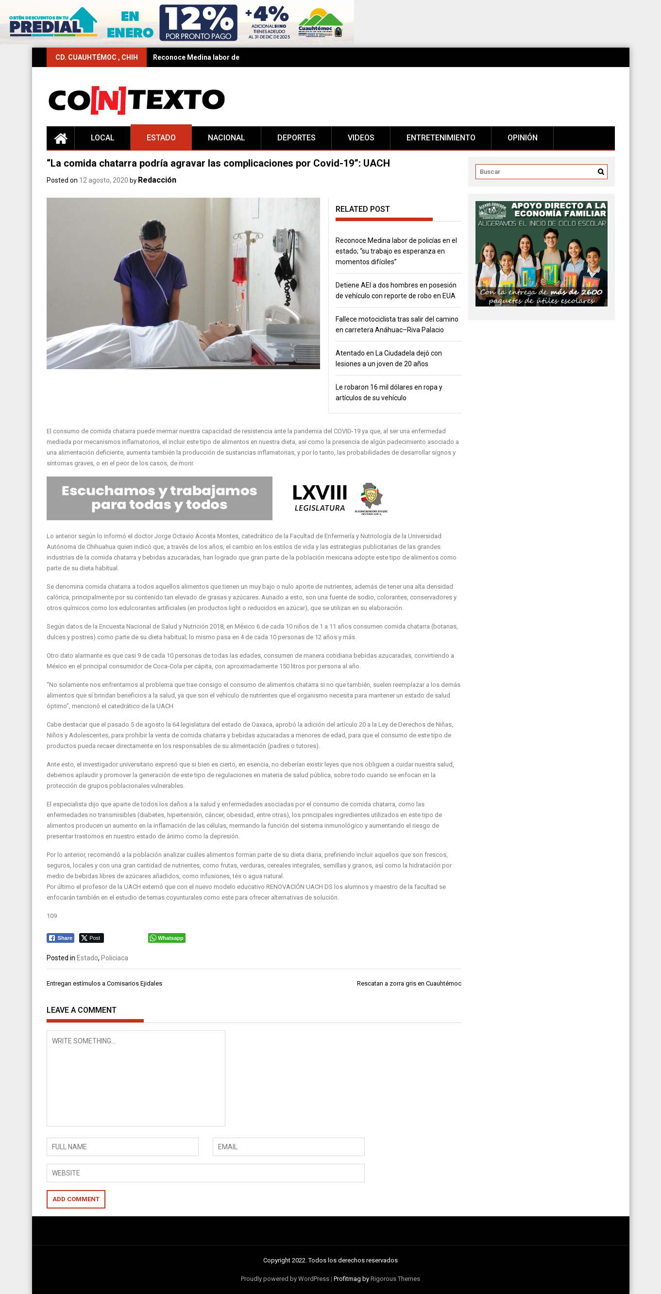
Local (103, 137)
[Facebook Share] (61, 938)
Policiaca (114, 958)
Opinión (523, 137)
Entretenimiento (441, 137)
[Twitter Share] (91, 938)
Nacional (226, 137)
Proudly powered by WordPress (285, 1278)
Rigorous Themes (395, 1278)
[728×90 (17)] (177, 42)
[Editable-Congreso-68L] (223, 518)
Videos (361, 137)
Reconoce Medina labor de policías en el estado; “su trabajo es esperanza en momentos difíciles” (396, 251)
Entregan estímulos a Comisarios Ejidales (104, 983)
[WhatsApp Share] (167, 938)
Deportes (296, 137)
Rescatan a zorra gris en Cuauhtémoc (409, 983)
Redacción (157, 180)
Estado (161, 137)
